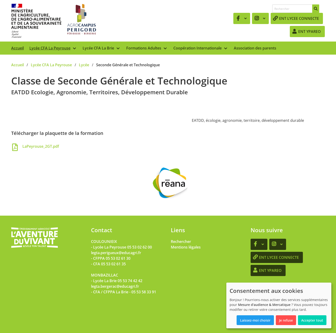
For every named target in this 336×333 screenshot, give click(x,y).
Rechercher (181, 241)
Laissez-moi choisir (255, 320)
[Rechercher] (315, 8)
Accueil (17, 48)
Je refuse (286, 320)
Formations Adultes (143, 48)
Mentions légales (186, 247)
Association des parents (255, 48)
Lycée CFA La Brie (98, 48)
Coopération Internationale (197, 48)
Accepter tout (312, 320)
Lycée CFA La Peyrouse (49, 48)
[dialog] (278, 305)
